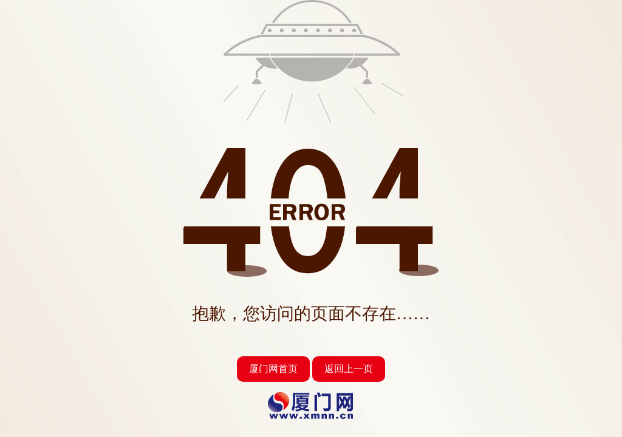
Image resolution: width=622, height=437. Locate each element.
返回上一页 (348, 369)
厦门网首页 (273, 369)
